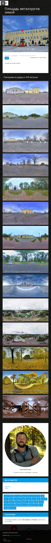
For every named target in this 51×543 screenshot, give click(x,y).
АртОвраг (17, 496)
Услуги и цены (7, 540)
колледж (28, 499)
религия (11, 502)
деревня (24, 496)
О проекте (29, 539)
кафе (38, 499)
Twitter (6, 488)
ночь (34, 499)
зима (6, 58)
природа (31, 505)
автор (40, 505)
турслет (6, 496)
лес (36, 505)
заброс (41, 502)
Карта (4, 539)
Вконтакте (7, 486)
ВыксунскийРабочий (33, 496)
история (16, 499)
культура (44, 499)
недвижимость (24, 502)
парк (31, 502)
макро (12, 505)
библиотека (12, 508)
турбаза (6, 505)
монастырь (24, 505)
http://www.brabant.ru (15, 535)
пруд (42, 496)
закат (6, 499)
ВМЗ (12, 496)
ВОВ (17, 502)
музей (35, 502)
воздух (22, 499)
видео (17, 505)
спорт (6, 502)
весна (10, 499)
